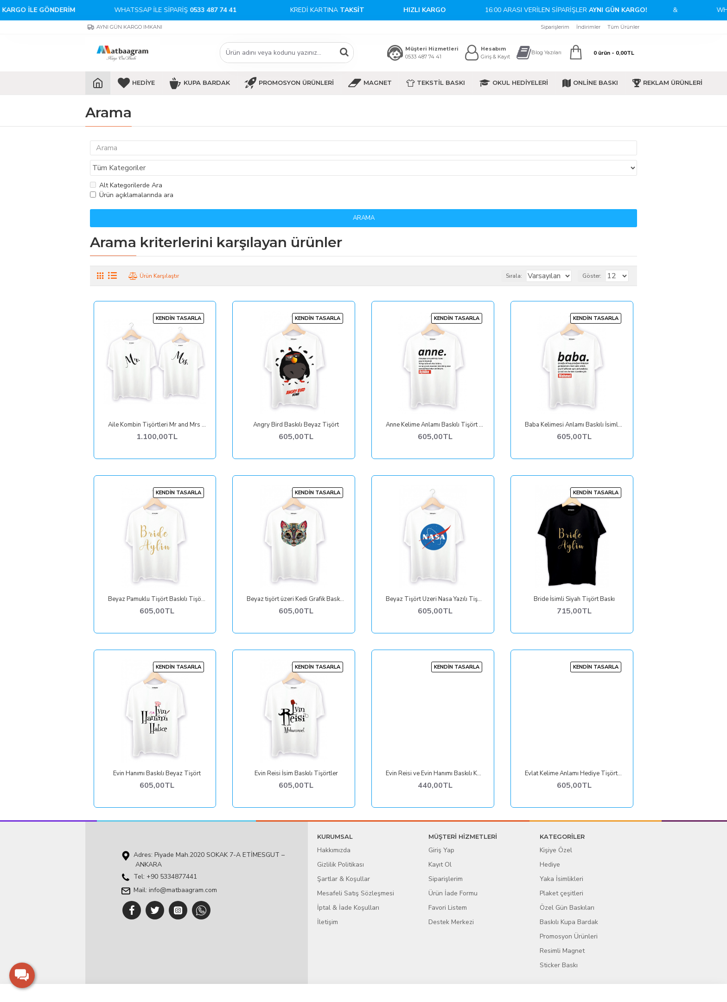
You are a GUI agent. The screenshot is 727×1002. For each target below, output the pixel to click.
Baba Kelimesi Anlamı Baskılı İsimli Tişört (574, 407)
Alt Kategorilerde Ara (126, 167)
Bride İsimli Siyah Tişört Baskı (574, 582)
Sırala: (502, 258)
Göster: (596, 258)
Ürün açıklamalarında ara (131, 177)
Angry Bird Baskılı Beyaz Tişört (296, 407)
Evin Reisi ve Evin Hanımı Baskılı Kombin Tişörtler (435, 756)
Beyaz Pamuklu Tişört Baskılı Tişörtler (157, 582)
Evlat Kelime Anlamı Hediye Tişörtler (574, 756)
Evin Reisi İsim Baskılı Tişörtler (296, 756)
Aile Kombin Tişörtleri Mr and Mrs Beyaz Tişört (157, 407)
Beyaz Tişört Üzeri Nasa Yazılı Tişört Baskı (435, 582)
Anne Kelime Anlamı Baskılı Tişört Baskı (435, 407)
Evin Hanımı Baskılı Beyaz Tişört (157, 756)
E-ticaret (357, 990)
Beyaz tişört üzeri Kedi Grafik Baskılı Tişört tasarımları (296, 582)
